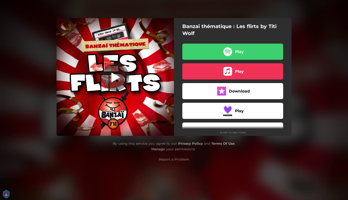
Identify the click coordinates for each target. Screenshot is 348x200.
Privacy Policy (190, 143)
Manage (158, 149)
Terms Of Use (223, 143)
